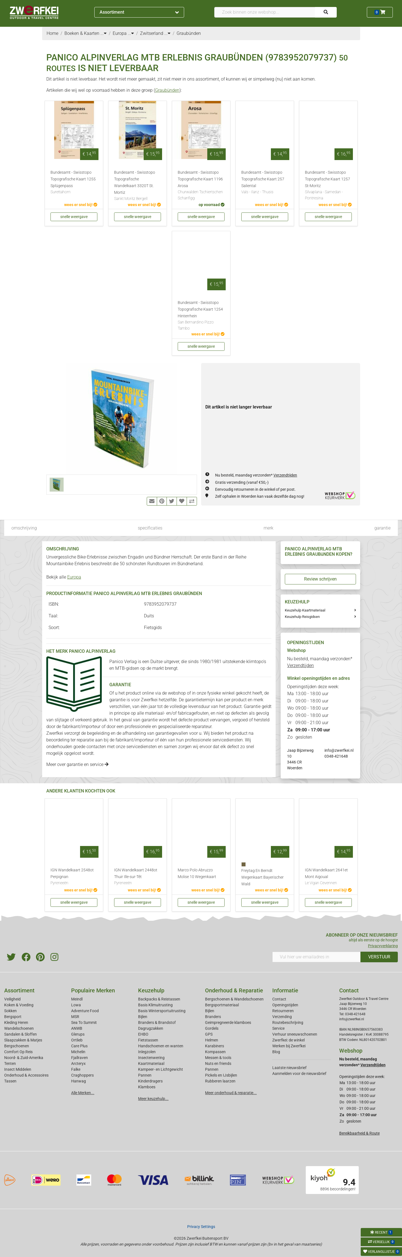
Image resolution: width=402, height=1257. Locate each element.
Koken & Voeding (18, 1005)
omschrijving (24, 528)
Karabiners (214, 1046)
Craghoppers (82, 1075)
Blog (276, 1052)
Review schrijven (320, 579)
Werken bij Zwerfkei (288, 1046)
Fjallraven (79, 1057)
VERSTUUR (379, 956)
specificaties (150, 528)
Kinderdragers (150, 1081)
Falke (75, 1069)
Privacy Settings (201, 1226)
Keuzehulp (151, 990)
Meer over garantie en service (77, 764)
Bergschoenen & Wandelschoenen (234, 999)
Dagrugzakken (150, 1028)
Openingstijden (285, 1005)
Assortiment (139, 12)
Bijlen (142, 1016)
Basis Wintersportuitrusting (162, 1011)
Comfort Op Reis (18, 1052)
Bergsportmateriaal (222, 1005)
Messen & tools (218, 1057)
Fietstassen (148, 1040)
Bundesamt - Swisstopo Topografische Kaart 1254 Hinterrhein (201, 315)
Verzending (282, 1016)
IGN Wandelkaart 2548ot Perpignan (73, 877)
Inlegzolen (147, 1052)
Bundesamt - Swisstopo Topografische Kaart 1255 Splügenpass (73, 182)
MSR (75, 1016)
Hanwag (78, 1081)
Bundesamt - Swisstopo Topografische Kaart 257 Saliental (264, 182)
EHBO (143, 1034)
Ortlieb (77, 1040)
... (103, 33)
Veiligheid (12, 999)
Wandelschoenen (19, 1028)
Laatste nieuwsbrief (289, 1067)
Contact (279, 999)
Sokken (10, 1011)
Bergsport (12, 1016)
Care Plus (79, 1046)
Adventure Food (85, 1011)
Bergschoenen (16, 1046)
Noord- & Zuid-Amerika (23, 1057)
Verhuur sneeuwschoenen (294, 1034)
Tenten (10, 1063)
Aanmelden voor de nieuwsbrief (299, 1073)
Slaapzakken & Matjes (23, 1040)
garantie (382, 528)
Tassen (10, 1081)
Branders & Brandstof (157, 1022)
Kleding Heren (16, 1022)
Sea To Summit (84, 1022)
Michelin (78, 1052)
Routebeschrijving (287, 1022)
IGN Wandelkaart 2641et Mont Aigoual (328, 877)
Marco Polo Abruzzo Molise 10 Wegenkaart (197, 873)
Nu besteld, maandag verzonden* (256, 475)
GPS (209, 1034)
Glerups (78, 1034)
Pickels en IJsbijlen (221, 1075)
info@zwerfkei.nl (338, 750)
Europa (74, 577)
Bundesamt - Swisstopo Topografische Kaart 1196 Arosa (201, 185)
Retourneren (283, 1011)
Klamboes (146, 1087)
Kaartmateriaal (151, 1063)
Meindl (77, 999)
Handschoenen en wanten (160, 1046)
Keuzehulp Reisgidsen (302, 617)
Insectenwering (151, 1057)
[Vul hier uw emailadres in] (316, 957)
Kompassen (215, 1052)
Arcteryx (78, 1063)
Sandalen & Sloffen (20, 1034)
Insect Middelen (17, 1069)
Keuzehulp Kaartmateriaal (305, 610)
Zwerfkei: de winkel (288, 1040)
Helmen (211, 1040)
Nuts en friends (218, 1063)
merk (268, 528)
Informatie (285, 990)
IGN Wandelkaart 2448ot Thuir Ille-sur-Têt (137, 877)
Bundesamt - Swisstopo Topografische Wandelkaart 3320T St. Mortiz (137, 186)
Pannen (211, 1069)
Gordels (211, 1028)
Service (278, 1028)
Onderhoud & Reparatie (234, 990)
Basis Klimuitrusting (155, 1005)
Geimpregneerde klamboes (228, 1022)
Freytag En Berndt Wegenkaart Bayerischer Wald (262, 877)
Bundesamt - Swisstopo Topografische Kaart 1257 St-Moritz (328, 185)
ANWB (76, 1028)
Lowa (76, 1005)
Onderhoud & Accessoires (26, 1075)
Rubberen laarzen (220, 1081)
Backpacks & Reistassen (159, 999)
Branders (213, 1016)
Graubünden (167, 90)
